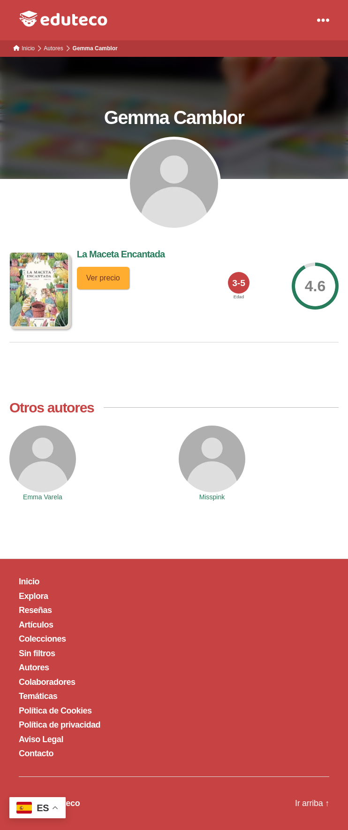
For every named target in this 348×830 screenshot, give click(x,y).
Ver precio (103, 278)
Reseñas (35, 610)
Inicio (29, 581)
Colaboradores (47, 682)
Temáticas (38, 696)
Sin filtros (37, 653)
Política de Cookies (55, 710)
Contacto (36, 753)
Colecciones (42, 639)
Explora (33, 596)
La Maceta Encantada (121, 254)
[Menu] (323, 20)
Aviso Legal (41, 739)
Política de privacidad (59, 724)
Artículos (36, 624)
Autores (34, 667)
